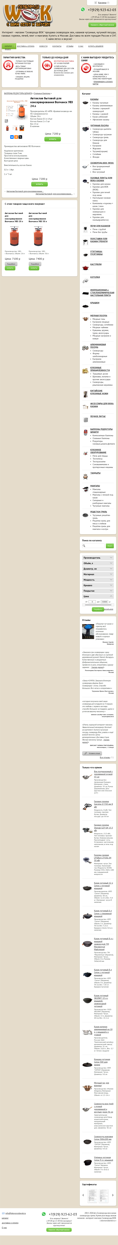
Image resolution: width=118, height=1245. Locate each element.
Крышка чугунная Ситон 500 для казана (102, 1062)
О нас (4, 1227)
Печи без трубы (100, 232)
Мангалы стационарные (99, 490)
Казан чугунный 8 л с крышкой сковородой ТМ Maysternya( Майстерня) (103, 944)
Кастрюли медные (101, 321)
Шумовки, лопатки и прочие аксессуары (101, 378)
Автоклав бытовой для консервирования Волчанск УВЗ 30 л (38, 217)
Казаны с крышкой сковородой (101, 110)
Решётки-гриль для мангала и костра (101, 527)
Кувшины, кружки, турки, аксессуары (101, 331)
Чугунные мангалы (101, 505)
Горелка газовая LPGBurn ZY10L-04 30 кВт (102, 858)
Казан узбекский (100, 116)
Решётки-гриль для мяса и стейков (101, 522)
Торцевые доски (100, 373)
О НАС (80, 46)
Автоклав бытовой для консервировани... (25, 191)
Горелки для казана (101, 184)
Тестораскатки (99, 461)
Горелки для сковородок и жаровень (99, 212)
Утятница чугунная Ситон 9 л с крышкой (103, 1158)
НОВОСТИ (43, 46)
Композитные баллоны (103, 435)
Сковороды (98, 350)
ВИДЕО (8, 49)
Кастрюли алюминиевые (99, 360)
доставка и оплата (10, 1222)
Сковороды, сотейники (103, 324)
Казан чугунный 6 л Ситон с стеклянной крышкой (103, 913)
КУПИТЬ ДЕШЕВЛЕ (95, 46)
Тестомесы (97, 458)
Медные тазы (99, 319)
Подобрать (98, 609)
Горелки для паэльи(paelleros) (101, 218)
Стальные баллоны (101, 438)
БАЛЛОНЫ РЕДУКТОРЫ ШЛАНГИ (18, 93)
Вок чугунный (99, 172)
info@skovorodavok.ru (16, 1213)
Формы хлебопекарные (100, 355)
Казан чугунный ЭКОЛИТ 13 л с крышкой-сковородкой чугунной (101, 1001)
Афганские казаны (101, 119)
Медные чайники (100, 327)
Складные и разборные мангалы (102, 501)
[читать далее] (97, 667)
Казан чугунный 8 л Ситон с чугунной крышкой (103, 972)
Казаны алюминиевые (103, 105)
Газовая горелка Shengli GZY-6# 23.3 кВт (103, 828)
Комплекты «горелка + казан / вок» (103, 205)
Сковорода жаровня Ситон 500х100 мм (103, 1138)
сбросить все (107, 609)
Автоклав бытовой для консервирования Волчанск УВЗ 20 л (14, 217)
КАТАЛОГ (8, 46)
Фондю (96, 157)
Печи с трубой (99, 229)
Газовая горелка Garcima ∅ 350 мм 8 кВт (103, 804)
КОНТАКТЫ (56, 46)
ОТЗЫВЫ (69, 46)
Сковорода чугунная (102, 134)
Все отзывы (105, 757)
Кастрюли (97, 145)
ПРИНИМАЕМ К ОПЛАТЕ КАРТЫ (103, 82)
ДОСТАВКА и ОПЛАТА (25, 46)
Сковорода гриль (100, 137)
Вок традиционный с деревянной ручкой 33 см (103, 774)
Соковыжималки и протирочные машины (103, 466)
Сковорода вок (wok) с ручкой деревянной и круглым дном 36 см (104, 1107)
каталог (5, 1218)
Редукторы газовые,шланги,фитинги (104, 442)
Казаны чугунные (100, 102)
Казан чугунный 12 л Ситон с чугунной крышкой (103, 886)
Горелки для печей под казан (101, 193)
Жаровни (97, 148)
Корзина (102, 2)
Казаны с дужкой (100, 114)
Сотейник (97, 154)
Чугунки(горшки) (100, 151)
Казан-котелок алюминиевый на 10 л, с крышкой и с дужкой (103, 1030)
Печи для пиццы (100, 456)
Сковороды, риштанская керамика (102, 383)
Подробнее (11, 264)
